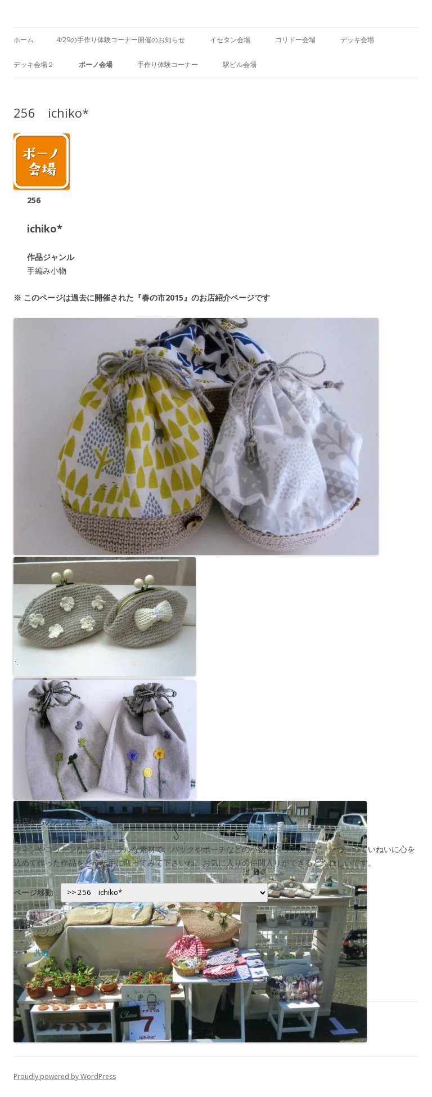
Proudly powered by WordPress (65, 1076)
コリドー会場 (295, 39)
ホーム (24, 39)
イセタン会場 (230, 39)
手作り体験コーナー (167, 64)
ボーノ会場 (95, 64)
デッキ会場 (357, 39)
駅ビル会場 (239, 64)
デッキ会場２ (34, 64)
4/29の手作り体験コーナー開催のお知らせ (120, 39)
